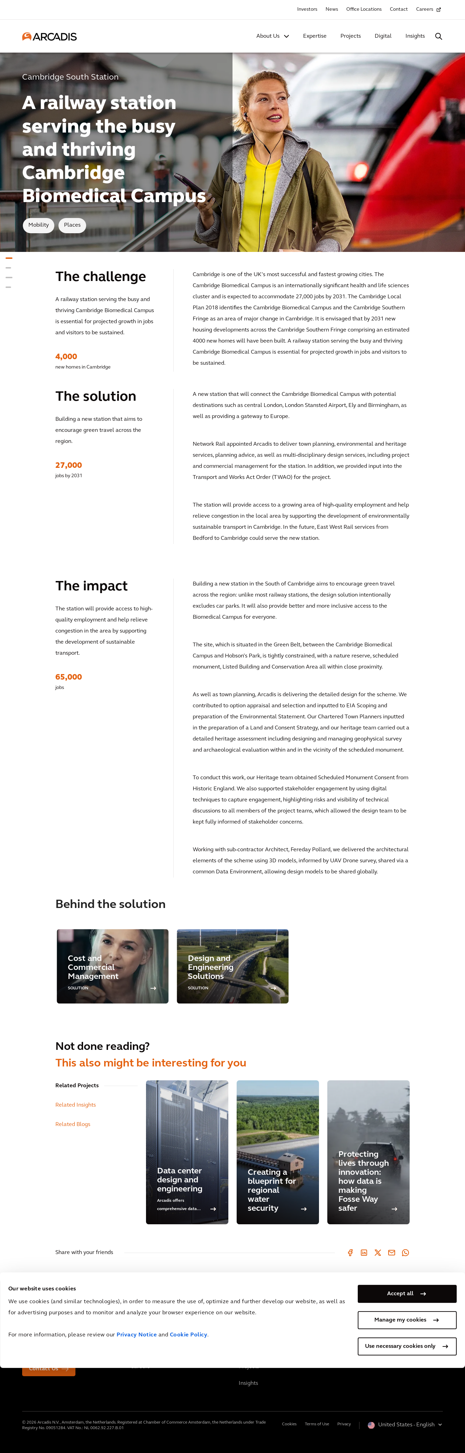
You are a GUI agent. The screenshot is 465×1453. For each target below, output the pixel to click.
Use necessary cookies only (400, 1431)
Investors (307, 9)
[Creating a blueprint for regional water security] (278, 1152)
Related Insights (75, 1105)
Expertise (315, 36)
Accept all (400, 1379)
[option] (112, 966)
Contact (399, 9)
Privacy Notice (137, 1420)
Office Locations (364, 9)
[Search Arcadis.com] (439, 36)
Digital (383, 36)
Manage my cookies (400, 1405)
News (332, 9)
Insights (415, 36)
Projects (350, 36)
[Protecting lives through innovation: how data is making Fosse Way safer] (368, 1152)
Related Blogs (72, 1124)
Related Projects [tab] (77, 1086)
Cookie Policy (189, 1420)
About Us (268, 36)
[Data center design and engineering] (187, 1152)
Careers (424, 9)
